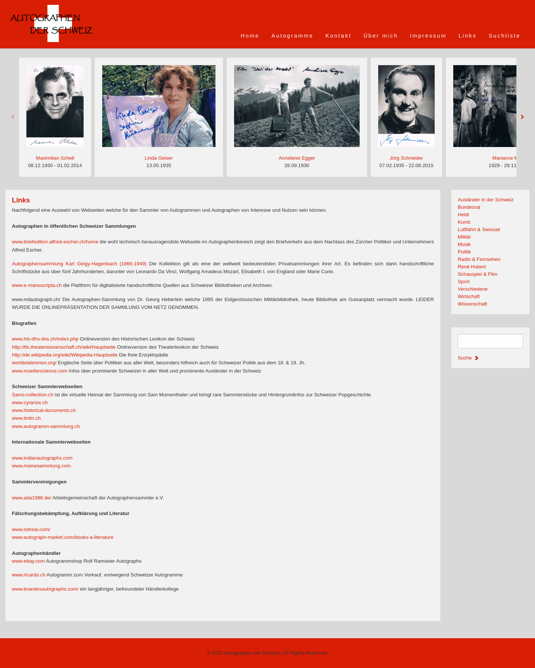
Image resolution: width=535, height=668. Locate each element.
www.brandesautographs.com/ (45, 589)
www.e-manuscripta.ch (37, 285)
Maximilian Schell (55, 158)
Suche (469, 358)
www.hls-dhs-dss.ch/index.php (45, 339)
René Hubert (472, 266)
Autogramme (293, 36)
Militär (464, 237)
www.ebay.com (28, 561)
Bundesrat (469, 207)
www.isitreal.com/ (31, 529)
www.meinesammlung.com (41, 466)
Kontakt (338, 36)
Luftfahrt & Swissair (479, 229)
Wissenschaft (472, 304)
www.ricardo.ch (28, 575)
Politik (464, 252)
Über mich (380, 36)
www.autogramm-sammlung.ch (46, 426)
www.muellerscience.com (40, 371)
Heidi (463, 214)
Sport (464, 281)
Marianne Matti (508, 158)
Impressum (428, 36)
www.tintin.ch (26, 418)
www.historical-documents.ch (44, 410)
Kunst (464, 222)
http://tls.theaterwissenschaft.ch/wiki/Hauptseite (64, 347)
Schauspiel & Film (477, 274)
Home (250, 36)
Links (467, 36)
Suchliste (505, 36)
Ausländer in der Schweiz (485, 199)
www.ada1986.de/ (31, 498)
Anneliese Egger (297, 158)
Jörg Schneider (406, 158)
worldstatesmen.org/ (34, 362)
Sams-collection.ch (33, 394)
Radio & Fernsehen (479, 259)
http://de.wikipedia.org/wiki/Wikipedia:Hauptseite (64, 355)
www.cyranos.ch (30, 402)
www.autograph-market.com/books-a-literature (62, 537)
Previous (13, 117)
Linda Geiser (159, 158)
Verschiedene (473, 289)
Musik (464, 244)
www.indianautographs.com (42, 458)
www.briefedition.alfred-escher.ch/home (55, 241)
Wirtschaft (469, 296)
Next (522, 117)
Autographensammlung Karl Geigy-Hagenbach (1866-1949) (79, 263)
